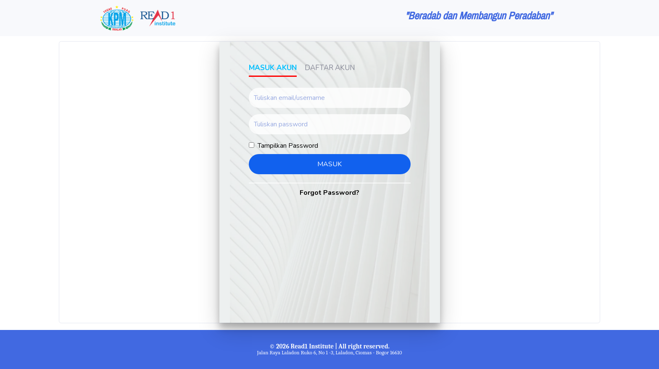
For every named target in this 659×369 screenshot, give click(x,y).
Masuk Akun (273, 68)
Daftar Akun (330, 68)
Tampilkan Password (288, 145)
